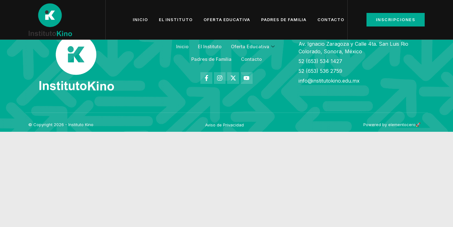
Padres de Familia (283, 19)
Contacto (330, 19)
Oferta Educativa (227, 19)
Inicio (140, 19)
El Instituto (176, 19)
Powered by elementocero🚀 (392, 124)
